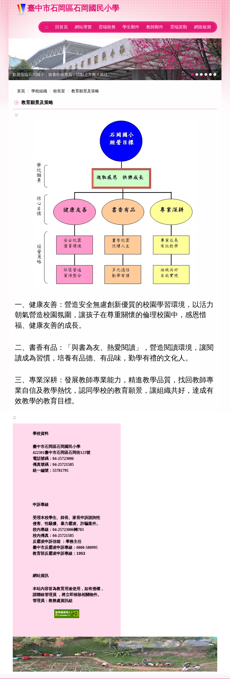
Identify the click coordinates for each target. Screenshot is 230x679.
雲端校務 (107, 26)
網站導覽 (83, 26)
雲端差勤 (178, 26)
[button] (16, 59)
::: (46, 26)
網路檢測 (202, 26)
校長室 (59, 91)
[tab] (192, 74)
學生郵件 (130, 26)
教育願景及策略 (85, 91)
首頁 (21, 91)
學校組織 (39, 91)
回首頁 (61, 26)
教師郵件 (154, 26)
